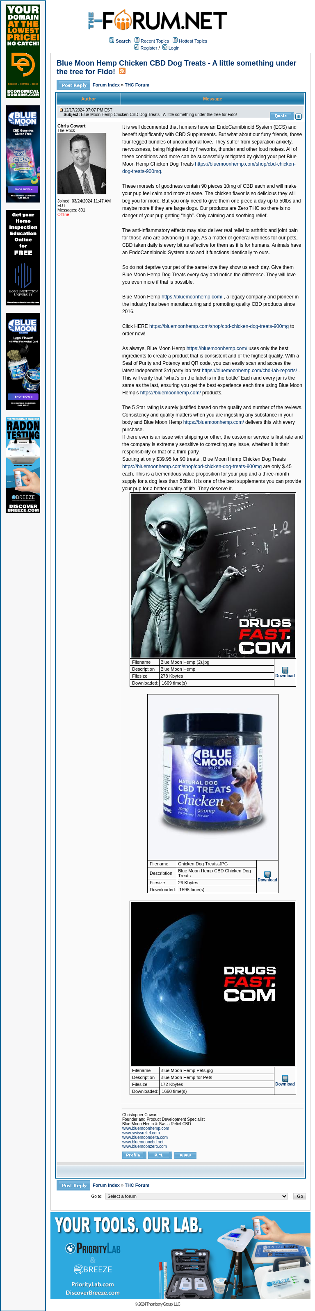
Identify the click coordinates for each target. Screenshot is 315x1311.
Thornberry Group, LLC (163, 1304)
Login (171, 48)
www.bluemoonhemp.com (145, 1128)
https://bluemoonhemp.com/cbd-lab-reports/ (249, 370)
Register (145, 48)
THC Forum (137, 84)
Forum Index (107, 84)
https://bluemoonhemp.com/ (192, 297)
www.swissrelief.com (141, 1133)
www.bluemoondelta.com (145, 1137)
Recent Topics (155, 41)
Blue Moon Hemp (141, 297)
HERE (141, 326)
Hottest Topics (193, 41)
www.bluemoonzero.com (144, 1146)
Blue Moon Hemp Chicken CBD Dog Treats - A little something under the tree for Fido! (159, 114)
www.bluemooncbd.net (143, 1142)
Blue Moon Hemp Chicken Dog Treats (244, 459)
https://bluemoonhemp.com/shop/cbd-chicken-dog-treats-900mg (219, 326)
